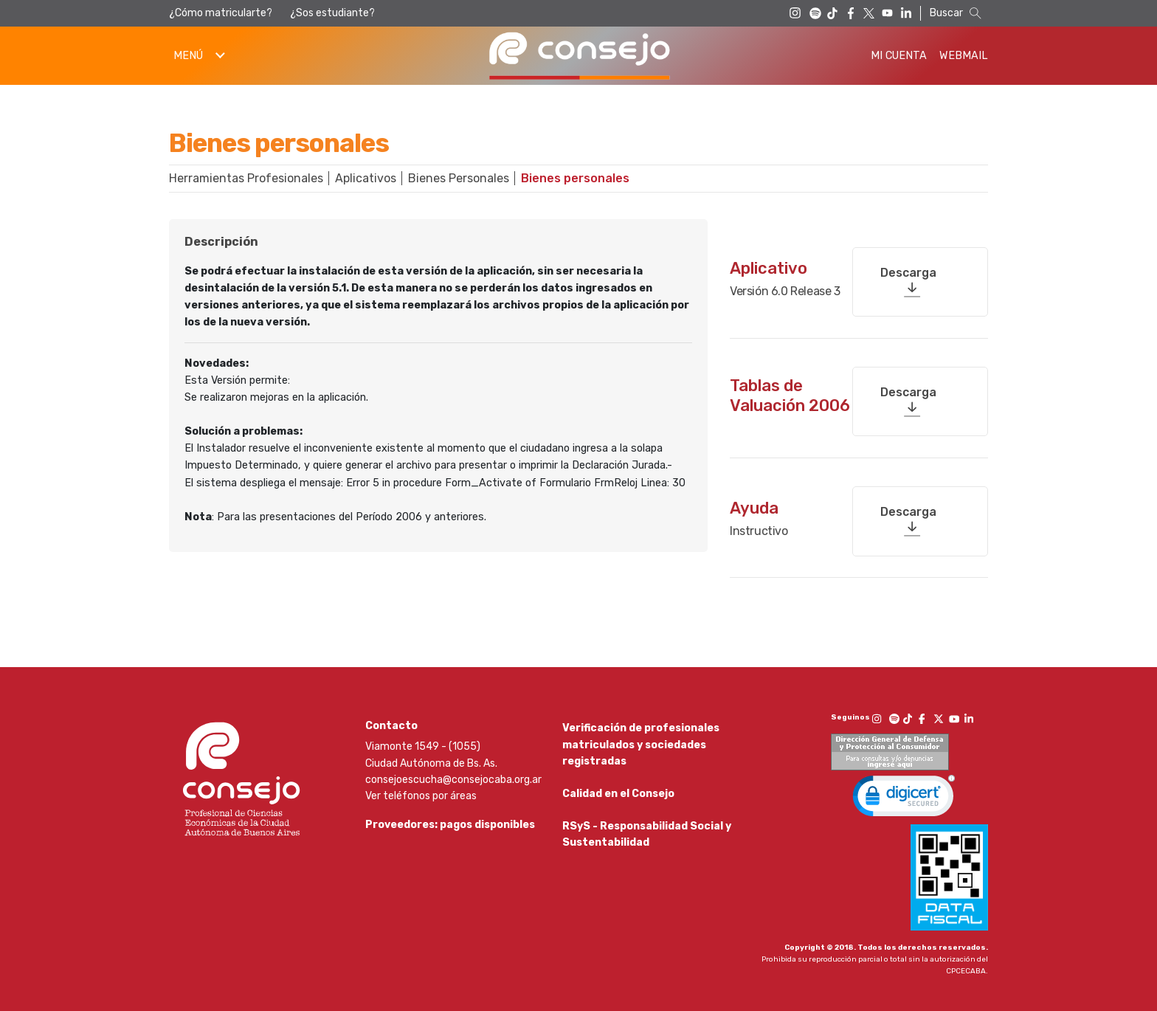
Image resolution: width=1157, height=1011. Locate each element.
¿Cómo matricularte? (220, 13)
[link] (904, 791)
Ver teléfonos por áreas (421, 787)
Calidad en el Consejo (618, 790)
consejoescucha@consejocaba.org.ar (453, 771)
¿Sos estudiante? (332, 13)
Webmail (963, 55)
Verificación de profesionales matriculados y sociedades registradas (640, 736)
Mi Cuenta (899, 55)
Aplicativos (365, 178)
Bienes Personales (458, 178)
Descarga (908, 266)
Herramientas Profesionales (246, 178)
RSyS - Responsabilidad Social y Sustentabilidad (646, 835)
